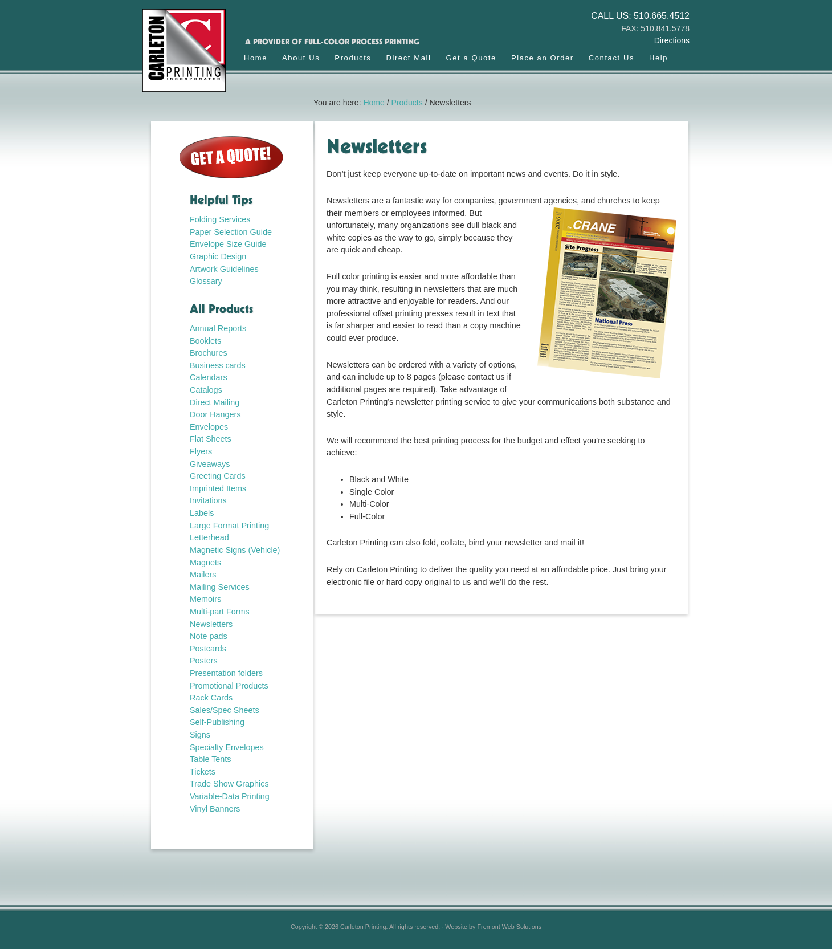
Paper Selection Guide (231, 232)
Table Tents (210, 759)
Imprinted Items (218, 488)
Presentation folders (226, 673)
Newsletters (211, 624)
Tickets (202, 771)
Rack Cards (211, 697)
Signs (200, 734)
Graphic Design (218, 256)
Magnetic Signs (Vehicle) (235, 550)
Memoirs (205, 599)
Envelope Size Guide (228, 244)
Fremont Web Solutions (510, 926)
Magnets (205, 562)
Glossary (206, 281)
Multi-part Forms (220, 611)
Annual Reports (218, 328)
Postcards (208, 648)
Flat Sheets (210, 438)
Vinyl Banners (215, 808)
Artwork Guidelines (224, 269)
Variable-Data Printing (230, 796)
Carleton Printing (189, 56)
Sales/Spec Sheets (224, 710)
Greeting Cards (218, 475)
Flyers (201, 451)
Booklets (205, 340)
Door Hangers (215, 414)
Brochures (208, 352)
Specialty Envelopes (227, 747)
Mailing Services (220, 587)
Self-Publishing (217, 722)
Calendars (208, 377)
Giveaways (210, 464)
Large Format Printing (229, 525)
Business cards (218, 365)
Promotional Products (229, 685)
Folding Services (220, 219)
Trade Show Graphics (229, 783)
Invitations (208, 500)
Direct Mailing (214, 402)
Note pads (208, 636)
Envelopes (209, 426)
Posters (204, 660)
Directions (672, 40)
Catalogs (206, 389)
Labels (202, 513)
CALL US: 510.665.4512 (640, 16)
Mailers (203, 574)
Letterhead (209, 537)
